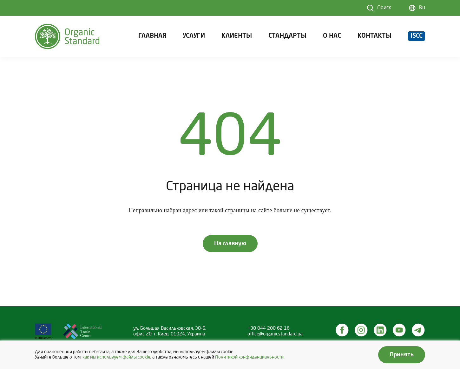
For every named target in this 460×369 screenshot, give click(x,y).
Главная (152, 36)
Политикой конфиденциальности (249, 357)
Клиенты (236, 36)
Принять (402, 355)
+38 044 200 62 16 (268, 328)
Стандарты (287, 36)
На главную (230, 243)
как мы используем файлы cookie (116, 357)
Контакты (374, 36)
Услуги (194, 36)
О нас (332, 36)
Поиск (384, 7)
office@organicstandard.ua (275, 334)
